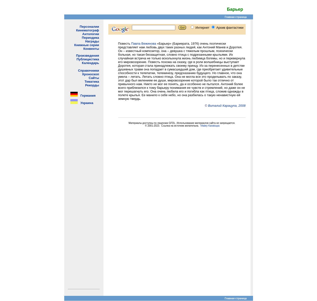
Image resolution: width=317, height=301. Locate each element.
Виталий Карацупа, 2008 (226, 105)
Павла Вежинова (143, 43)
